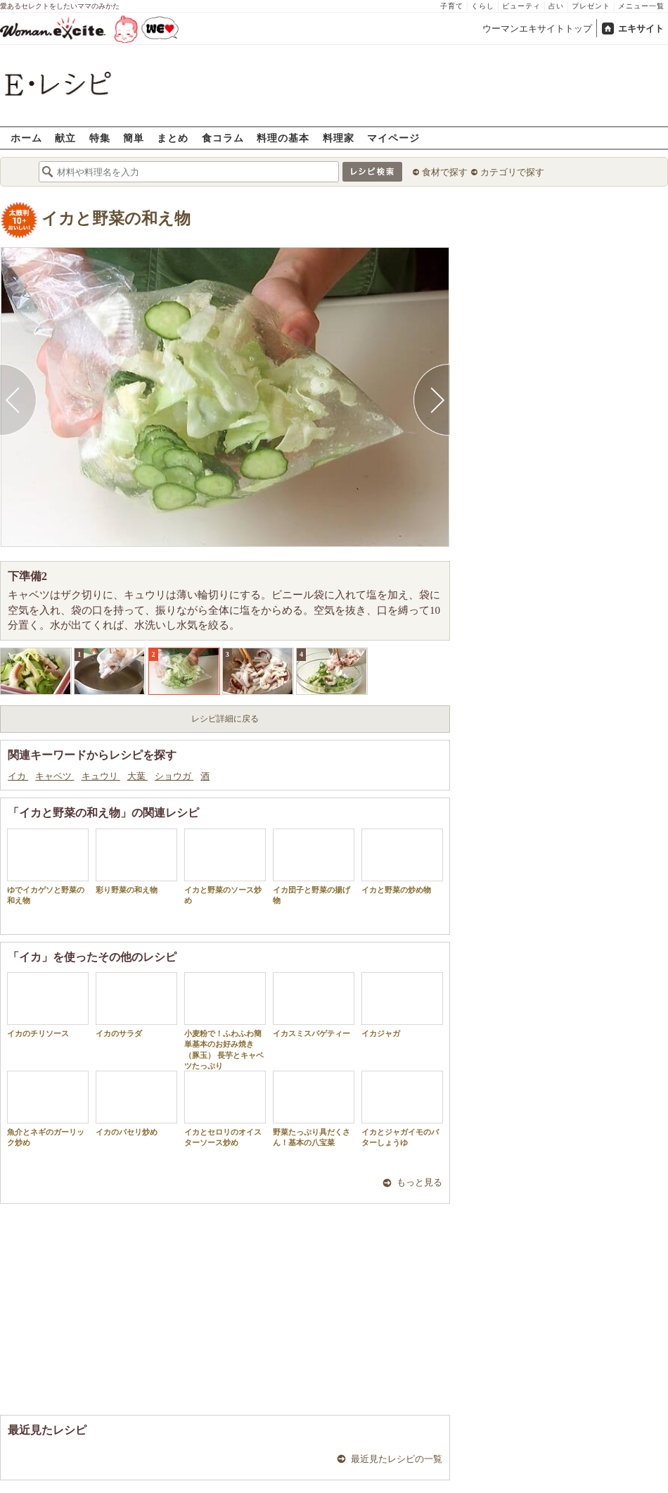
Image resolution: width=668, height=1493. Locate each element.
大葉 (137, 776)
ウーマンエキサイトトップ (537, 28)
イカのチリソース (48, 1005)
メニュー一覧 (641, 6)
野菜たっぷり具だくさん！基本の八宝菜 (313, 1109)
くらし (482, 6)
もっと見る (419, 1182)
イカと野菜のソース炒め (225, 867)
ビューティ (521, 6)
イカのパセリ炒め (136, 1103)
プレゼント (591, 6)
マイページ (393, 137)
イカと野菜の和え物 (116, 218)
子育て (451, 6)
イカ (18, 776)
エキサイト (641, 28)
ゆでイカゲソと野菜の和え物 (48, 867)
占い (556, 6)
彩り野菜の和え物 (136, 861)
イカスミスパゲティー (313, 1005)
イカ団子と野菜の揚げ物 (313, 867)
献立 (65, 137)
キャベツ (54, 776)
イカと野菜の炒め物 (402, 861)
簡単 (133, 137)
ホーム (26, 137)
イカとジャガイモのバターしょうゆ (402, 1109)
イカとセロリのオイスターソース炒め (225, 1109)
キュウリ (101, 776)
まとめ (172, 137)
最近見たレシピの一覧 (396, 1459)
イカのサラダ (136, 1005)
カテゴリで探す (512, 172)
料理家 (338, 137)
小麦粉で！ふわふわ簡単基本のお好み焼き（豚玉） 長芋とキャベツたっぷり (225, 1021)
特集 (99, 137)
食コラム (223, 137)
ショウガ (174, 776)
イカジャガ (402, 1005)
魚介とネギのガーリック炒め (48, 1109)
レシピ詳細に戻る (225, 719)
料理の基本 (283, 137)
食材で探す (445, 172)
